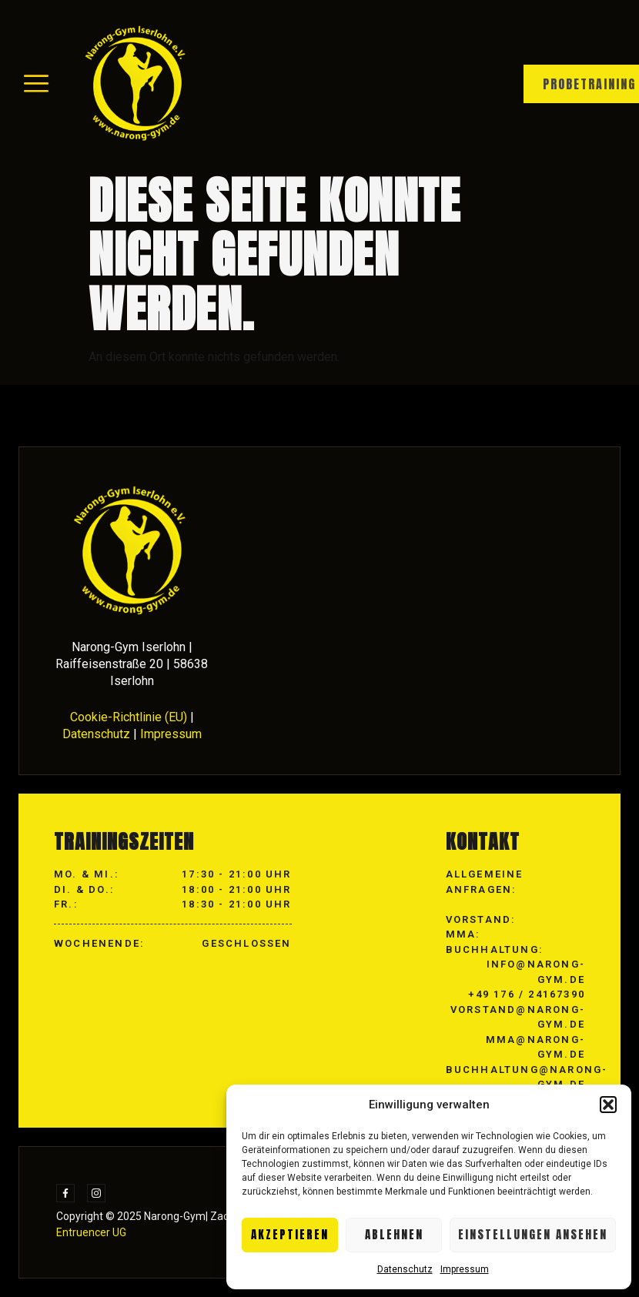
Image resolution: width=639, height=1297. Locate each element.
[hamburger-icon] (35, 84)
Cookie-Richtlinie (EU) (128, 717)
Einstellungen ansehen (532, 1234)
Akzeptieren (290, 1234)
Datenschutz (405, 1269)
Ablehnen (394, 1234)
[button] (608, 1104)
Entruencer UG (91, 1232)
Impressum (464, 1269)
